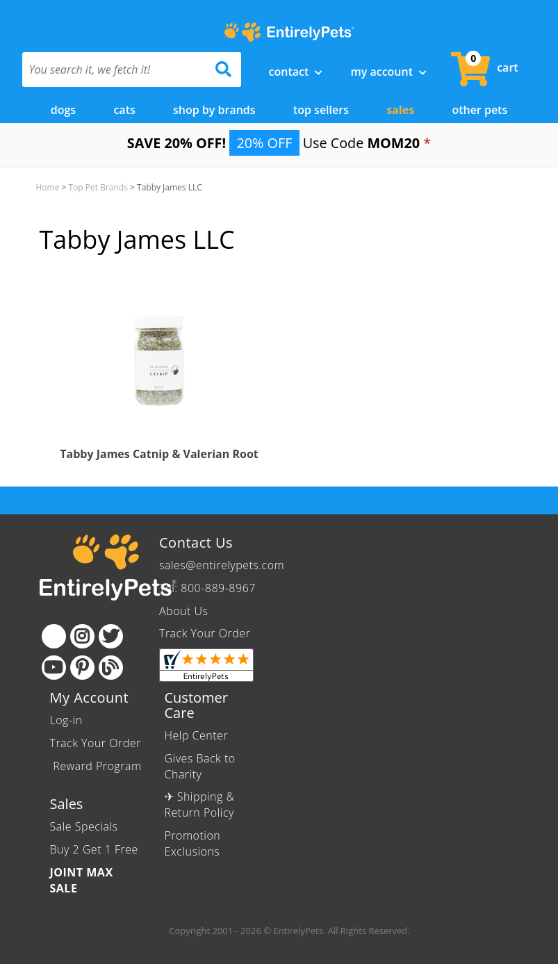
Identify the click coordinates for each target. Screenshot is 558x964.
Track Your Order (204, 633)
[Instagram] (82, 635)
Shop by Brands (214, 109)
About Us (183, 610)
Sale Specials (84, 826)
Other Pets (479, 109)
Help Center (197, 734)
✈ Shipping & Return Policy (200, 804)
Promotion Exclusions (193, 842)
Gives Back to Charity (200, 765)
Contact (296, 71)
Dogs (63, 109)
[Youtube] (54, 667)
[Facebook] (54, 635)
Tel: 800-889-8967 (207, 587)
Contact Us (196, 541)
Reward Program (96, 765)
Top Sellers (321, 109)
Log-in (66, 719)
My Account (388, 71)
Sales (400, 109)
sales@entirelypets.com (221, 564)
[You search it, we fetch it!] (115, 69)
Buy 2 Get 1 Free (94, 848)
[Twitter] (111, 635)
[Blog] (111, 667)
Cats (124, 109)
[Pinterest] (82, 667)
